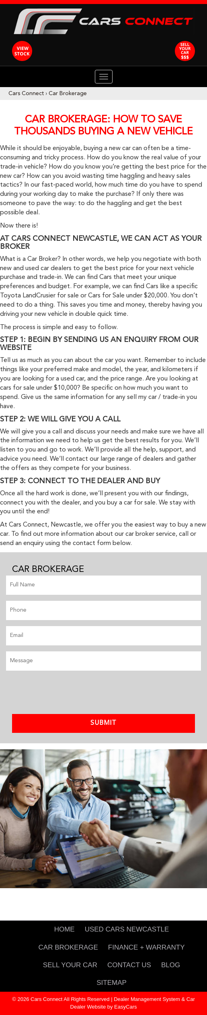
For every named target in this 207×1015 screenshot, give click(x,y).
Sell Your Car (70, 965)
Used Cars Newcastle (127, 929)
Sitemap (111, 983)
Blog (170, 965)
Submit (103, 723)
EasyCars (125, 1007)
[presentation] (67, 692)
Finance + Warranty (146, 947)
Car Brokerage (68, 93)
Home (64, 929)
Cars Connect (26, 93)
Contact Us (129, 965)
